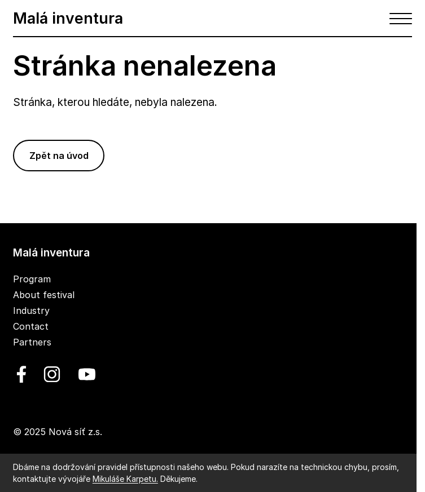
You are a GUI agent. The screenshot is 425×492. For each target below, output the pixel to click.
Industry (31, 310)
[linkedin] (51, 374)
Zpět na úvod (59, 155)
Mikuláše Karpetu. (125, 479)
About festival (44, 294)
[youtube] (84, 374)
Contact (31, 326)
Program (32, 279)
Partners (32, 342)
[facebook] (21, 374)
